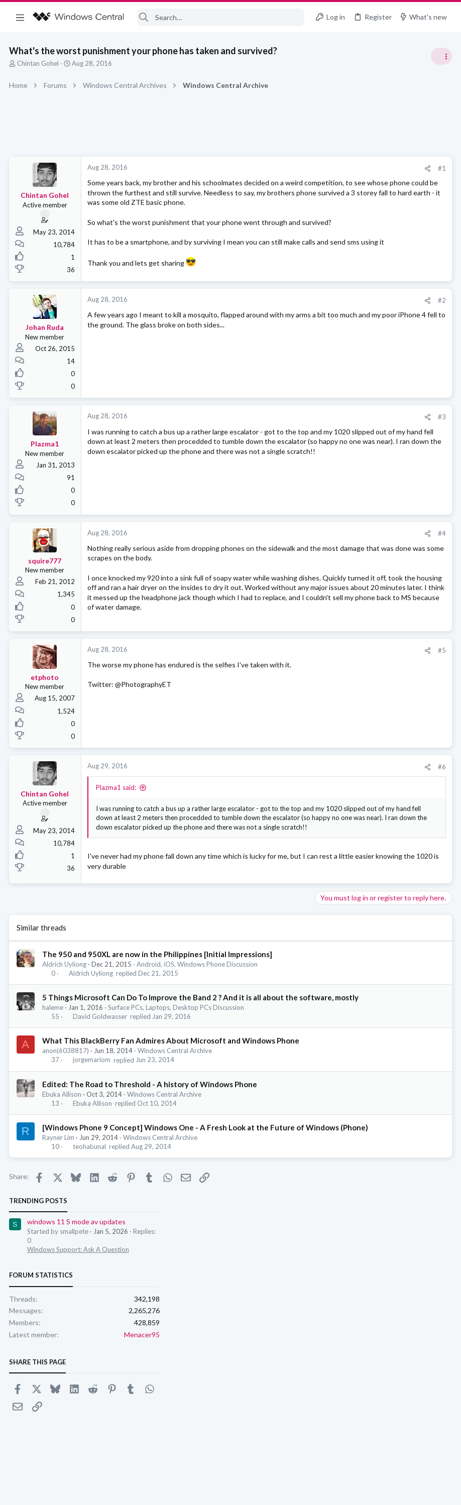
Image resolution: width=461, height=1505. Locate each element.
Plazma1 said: (117, 848)
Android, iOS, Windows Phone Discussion (198, 1053)
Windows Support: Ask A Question (369, 211)
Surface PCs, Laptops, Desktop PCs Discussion (177, 1106)
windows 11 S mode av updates (367, 183)
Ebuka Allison (62, 1204)
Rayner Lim (59, 1257)
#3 (280, 454)
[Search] (221, 17)
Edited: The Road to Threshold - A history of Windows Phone (150, 1193)
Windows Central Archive (176, 1160)
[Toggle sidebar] (440, 56)
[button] (20, 17)
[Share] (266, 168)
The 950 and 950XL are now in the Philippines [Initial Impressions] (158, 1042)
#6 (280, 827)
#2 (280, 338)
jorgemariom (92, 1170)
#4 (280, 571)
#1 (280, 168)
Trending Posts (329, 162)
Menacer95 (433, 295)
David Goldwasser (101, 1115)
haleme (53, 1106)
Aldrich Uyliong (65, 1053)
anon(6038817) (66, 1160)
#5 (280, 711)
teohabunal (90, 1266)
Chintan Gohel (39, 63)
